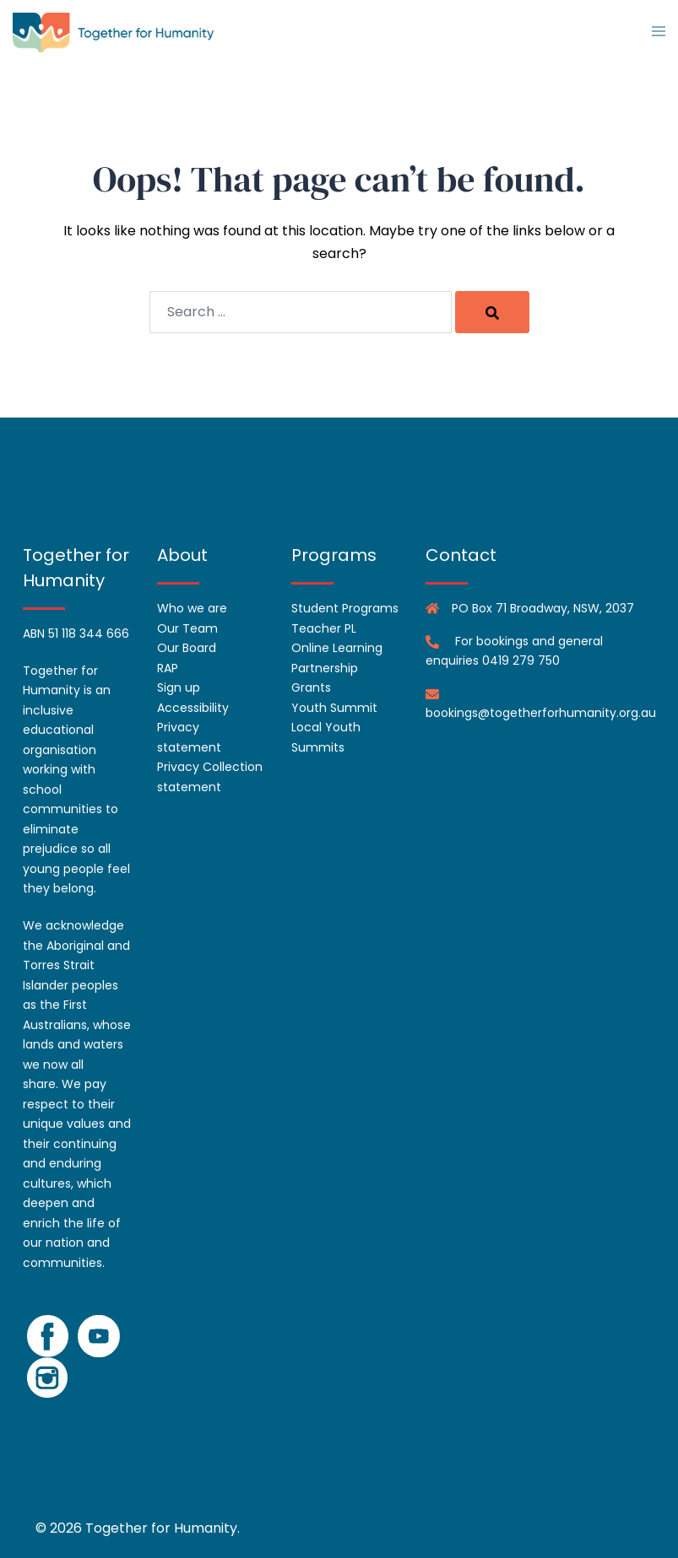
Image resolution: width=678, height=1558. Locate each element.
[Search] (492, 312)
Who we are (192, 608)
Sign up (178, 687)
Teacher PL (323, 628)
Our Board (186, 647)
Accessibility (193, 707)
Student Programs (345, 608)
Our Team (187, 628)
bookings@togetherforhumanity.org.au (541, 712)
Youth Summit (334, 707)
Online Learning (336, 647)
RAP (167, 668)
